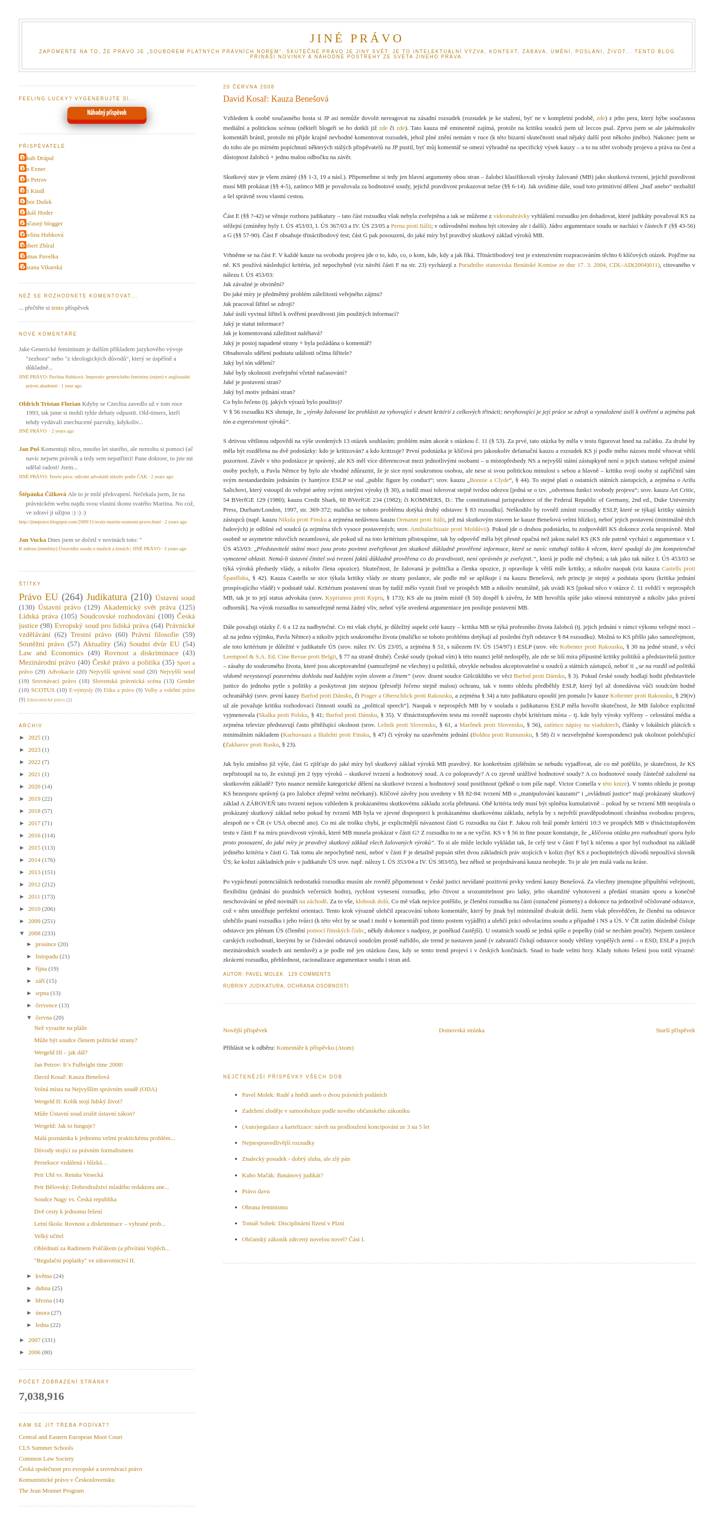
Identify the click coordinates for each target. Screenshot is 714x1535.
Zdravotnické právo (45, 699)
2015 (35, 847)
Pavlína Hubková (42, 234)
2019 (35, 798)
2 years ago (62, 431)
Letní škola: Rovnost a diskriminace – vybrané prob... (99, 1223)
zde (601, 117)
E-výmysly (81, 690)
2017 (35, 823)
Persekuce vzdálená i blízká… (71, 1162)
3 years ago (175, 548)
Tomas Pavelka (39, 256)
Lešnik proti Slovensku (407, 724)
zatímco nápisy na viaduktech (581, 724)
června (45, 1017)
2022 (35, 761)
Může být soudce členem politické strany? (85, 1040)
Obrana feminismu (265, 1207)
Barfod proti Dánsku (539, 675)
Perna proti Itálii (411, 225)
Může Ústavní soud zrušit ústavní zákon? (84, 1113)
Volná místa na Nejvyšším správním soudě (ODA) (95, 1089)
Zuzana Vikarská (41, 267)
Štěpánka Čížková (42, 494)
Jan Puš (29, 448)
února (43, 1312)
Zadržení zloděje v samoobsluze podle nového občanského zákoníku (326, 1110)
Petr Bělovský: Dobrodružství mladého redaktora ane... (101, 1186)
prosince (47, 944)
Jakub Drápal (37, 157)
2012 (35, 884)
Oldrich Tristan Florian (50, 403)
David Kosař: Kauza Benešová (276, 99)
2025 (35, 737)
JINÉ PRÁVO (357, 38)
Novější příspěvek (245, 1030)
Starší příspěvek (675, 1030)
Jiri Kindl (32, 190)
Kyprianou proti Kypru (354, 597)
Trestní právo (91, 634)
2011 (35, 896)
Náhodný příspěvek (106, 113)
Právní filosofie (155, 634)
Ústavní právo (59, 607)
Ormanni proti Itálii (421, 519)
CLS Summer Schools (46, 1447)
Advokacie (61, 671)
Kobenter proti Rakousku (591, 646)
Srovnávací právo (54, 680)
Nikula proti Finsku (302, 519)
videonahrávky (511, 215)
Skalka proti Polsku (283, 714)
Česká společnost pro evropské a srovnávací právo (80, 1468)
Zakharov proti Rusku (252, 744)
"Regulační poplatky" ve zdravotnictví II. (84, 1260)
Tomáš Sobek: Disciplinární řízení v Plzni (293, 1223)
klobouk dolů (372, 901)
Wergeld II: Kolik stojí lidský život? (78, 1101)
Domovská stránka (462, 1030)
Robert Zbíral (37, 245)
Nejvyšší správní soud (117, 671)
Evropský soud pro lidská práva (102, 625)
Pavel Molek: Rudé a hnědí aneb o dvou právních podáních (314, 1094)
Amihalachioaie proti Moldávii (448, 528)
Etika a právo (119, 690)
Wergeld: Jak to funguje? (64, 1125)
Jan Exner (33, 168)
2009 (35, 920)
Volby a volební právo (170, 690)
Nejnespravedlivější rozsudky (278, 1142)
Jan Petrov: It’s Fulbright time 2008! (78, 1064)
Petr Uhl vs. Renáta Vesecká (68, 1174)
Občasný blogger (42, 223)
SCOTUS (43, 689)
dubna (44, 1288)
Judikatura (267, 986)
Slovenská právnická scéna (126, 680)
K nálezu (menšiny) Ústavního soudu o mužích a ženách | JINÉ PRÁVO (90, 548)
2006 (35, 1352)
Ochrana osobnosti (318, 986)
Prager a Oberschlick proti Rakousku (406, 695)
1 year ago (71, 385)
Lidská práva (38, 616)
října (42, 968)
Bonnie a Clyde (489, 479)
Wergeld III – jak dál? (61, 1052)
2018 (35, 810)
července (47, 1005)
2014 (35, 859)
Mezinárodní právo (47, 662)
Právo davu (256, 1191)
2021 (35, 774)
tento (57, 307)
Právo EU (38, 596)
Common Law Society (46, 1458)
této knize (615, 783)
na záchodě (312, 901)
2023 (35, 749)
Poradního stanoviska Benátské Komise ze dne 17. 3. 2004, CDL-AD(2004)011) (559, 264)
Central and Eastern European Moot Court (70, 1436)
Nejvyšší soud (177, 671)
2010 (35, 908)
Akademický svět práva (140, 607)
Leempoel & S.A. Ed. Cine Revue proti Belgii (279, 656)
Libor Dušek (36, 201)
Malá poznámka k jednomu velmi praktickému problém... (104, 1137)
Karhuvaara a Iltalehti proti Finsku (326, 734)
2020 (35, 786)
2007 (35, 1339)
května (45, 1275)
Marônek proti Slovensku (491, 724)
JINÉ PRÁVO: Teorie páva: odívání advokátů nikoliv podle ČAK (83, 476)
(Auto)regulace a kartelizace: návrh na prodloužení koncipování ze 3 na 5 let (336, 1126)
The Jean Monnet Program (51, 1490)
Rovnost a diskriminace (141, 653)
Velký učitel (48, 1235)
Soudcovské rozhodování (117, 616)
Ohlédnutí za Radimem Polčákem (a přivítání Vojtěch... (102, 1248)
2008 (35, 933)
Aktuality (97, 644)
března (45, 1300)
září (41, 980)
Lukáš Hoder (37, 212)
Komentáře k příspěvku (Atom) (315, 1047)
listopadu (48, 956)
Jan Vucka (32, 539)
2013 (35, 872)
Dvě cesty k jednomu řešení (68, 1211)
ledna (43, 1324)
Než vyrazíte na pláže (60, 1027)
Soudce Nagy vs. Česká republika (75, 1199)
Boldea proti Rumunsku (502, 734)
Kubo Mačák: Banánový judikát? (282, 1175)
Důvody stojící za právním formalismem (83, 1150)
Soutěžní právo (42, 644)
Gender (186, 680)
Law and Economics (51, 653)
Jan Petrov (34, 179)
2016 (35, 835)
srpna (43, 993)
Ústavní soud (175, 598)
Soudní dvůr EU (154, 644)
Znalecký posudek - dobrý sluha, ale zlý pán (296, 1158)
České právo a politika (126, 662)
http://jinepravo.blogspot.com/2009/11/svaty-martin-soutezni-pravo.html (90, 521)
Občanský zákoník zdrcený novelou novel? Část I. (303, 1239)
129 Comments (309, 974)
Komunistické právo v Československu (66, 1479)
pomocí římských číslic (335, 930)
